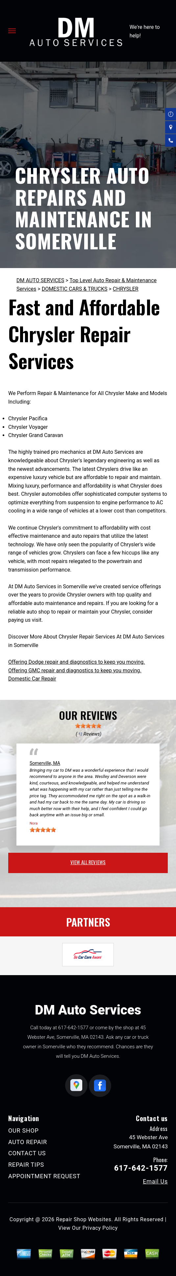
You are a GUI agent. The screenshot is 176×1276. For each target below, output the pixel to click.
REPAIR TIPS (26, 1164)
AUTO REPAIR (27, 1142)
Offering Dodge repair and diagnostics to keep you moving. (76, 662)
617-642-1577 (73, 1028)
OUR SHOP (23, 1130)
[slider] (88, 725)
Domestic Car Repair (32, 679)
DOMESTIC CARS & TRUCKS (75, 289)
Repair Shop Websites (83, 1219)
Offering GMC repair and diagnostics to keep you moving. (74, 670)
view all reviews (88, 862)
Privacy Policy (100, 1228)
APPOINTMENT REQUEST (44, 1176)
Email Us (155, 1181)
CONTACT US (27, 1153)
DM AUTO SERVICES (40, 280)
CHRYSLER (125, 289)
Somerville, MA (45, 763)
